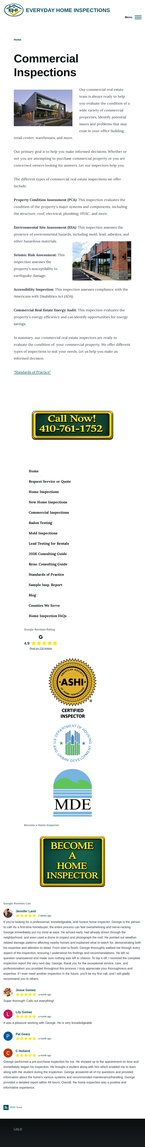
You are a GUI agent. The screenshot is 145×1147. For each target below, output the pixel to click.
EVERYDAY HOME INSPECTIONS (68, 10)
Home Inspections (44, 492)
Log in (18, 1129)
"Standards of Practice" (32, 372)
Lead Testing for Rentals (49, 543)
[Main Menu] (132, 17)
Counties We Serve (44, 605)
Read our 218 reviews (41, 648)
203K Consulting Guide (48, 554)
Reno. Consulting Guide (48, 564)
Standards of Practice (46, 574)
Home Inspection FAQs (47, 616)
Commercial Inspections (49, 512)
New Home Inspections (48, 502)
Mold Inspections (43, 533)
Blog (32, 595)
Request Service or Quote (50, 481)
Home (17, 39)
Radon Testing (40, 523)
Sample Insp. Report (45, 585)
